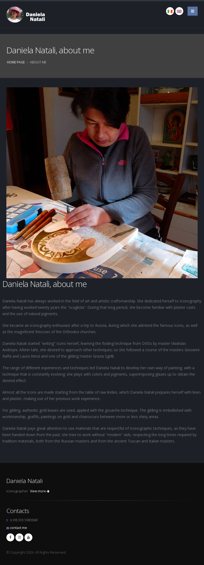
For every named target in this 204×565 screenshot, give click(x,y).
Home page (16, 62)
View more (39, 491)
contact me (18, 527)
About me (38, 62)
